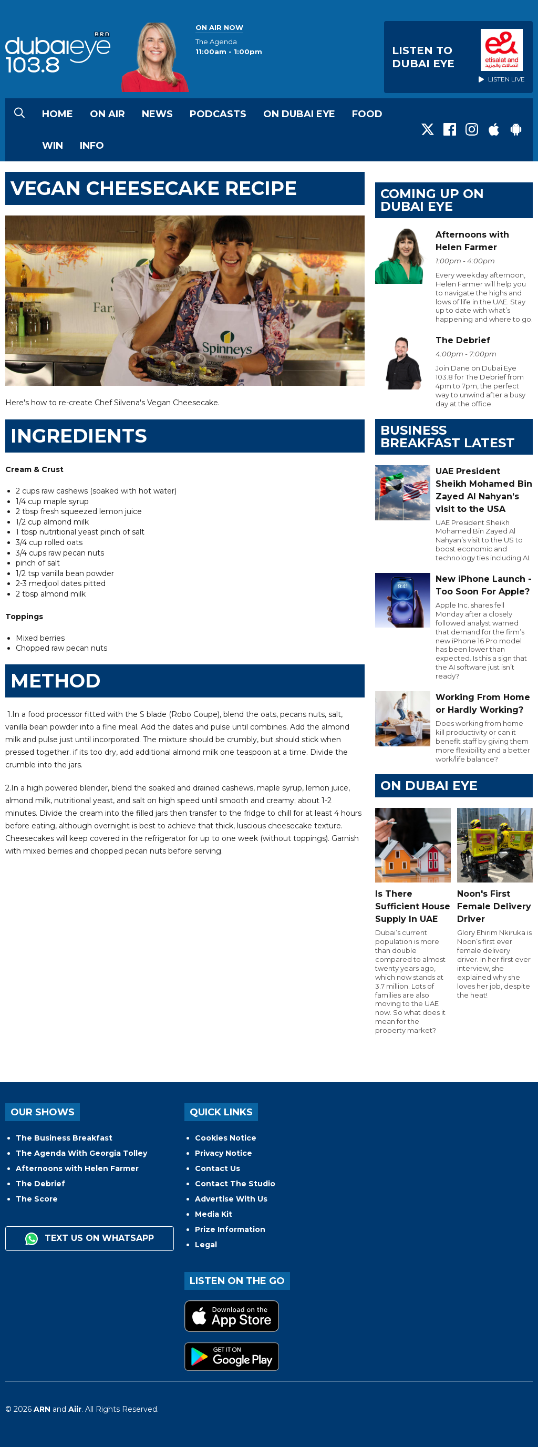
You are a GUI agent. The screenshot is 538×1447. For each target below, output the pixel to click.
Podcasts (218, 114)
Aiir (74, 1409)
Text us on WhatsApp (89, 1239)
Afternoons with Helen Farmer (77, 1168)
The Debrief (40, 1183)
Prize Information (230, 1229)
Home (57, 114)
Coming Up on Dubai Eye (432, 200)
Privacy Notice (223, 1153)
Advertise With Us (231, 1199)
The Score (37, 1199)
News (157, 114)
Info (92, 145)
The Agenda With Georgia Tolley (81, 1153)
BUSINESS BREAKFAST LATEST (447, 436)
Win (52, 145)
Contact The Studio (235, 1183)
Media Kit (213, 1214)
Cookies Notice (225, 1138)
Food (367, 114)
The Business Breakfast (64, 1138)
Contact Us (217, 1168)
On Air (107, 114)
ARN (42, 1409)
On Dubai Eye (299, 114)
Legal (206, 1244)
